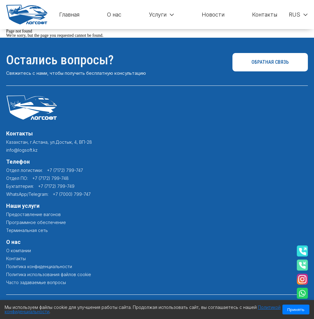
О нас (114, 14)
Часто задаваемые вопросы (36, 282)
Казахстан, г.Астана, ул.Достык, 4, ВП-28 (49, 142)
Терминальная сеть (27, 230)
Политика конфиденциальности (39, 266)
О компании (18, 250)
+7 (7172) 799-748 (50, 178)
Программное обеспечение (36, 222)
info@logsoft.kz (22, 150)
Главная (69, 14)
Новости (213, 14)
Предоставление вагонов (33, 214)
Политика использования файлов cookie (48, 274)
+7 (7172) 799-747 (65, 170)
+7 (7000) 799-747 (72, 194)
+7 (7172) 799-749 (56, 186)
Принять (295, 309)
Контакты (264, 14)
